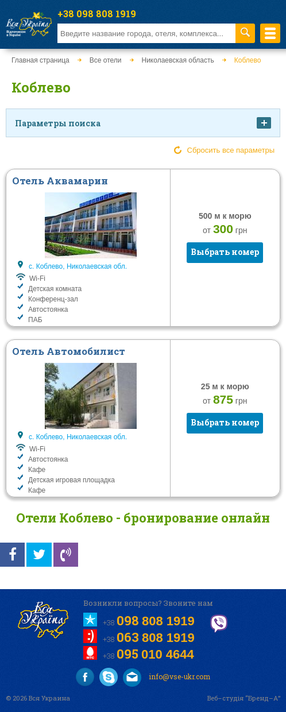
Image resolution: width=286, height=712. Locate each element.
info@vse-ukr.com (166, 677)
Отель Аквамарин (60, 180)
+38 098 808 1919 (96, 13)
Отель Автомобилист (68, 351)
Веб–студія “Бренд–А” (243, 698)
